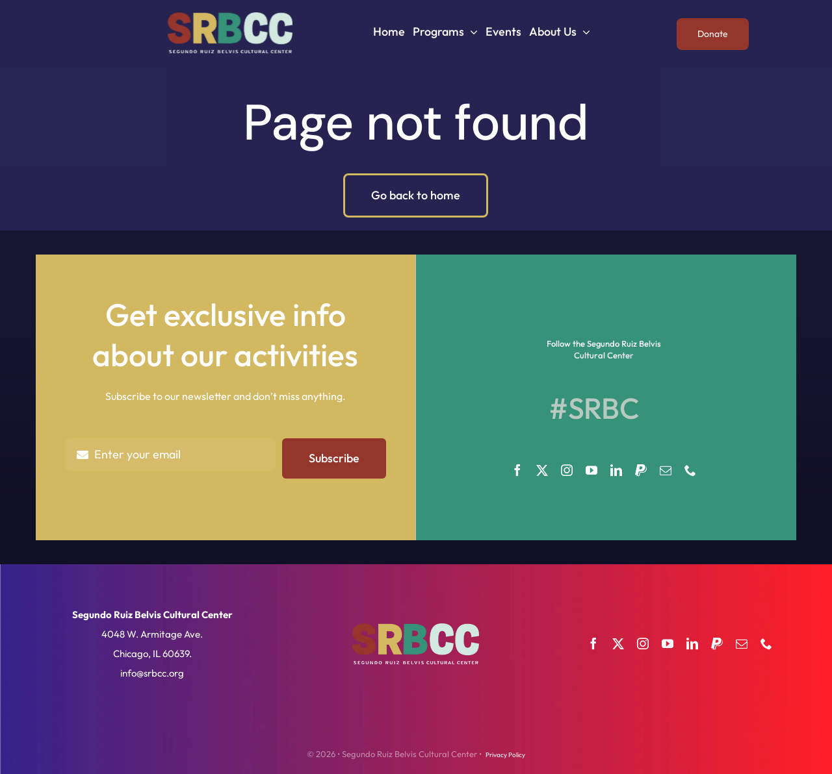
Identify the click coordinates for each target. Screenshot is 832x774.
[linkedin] (616, 470)
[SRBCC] (230, 17)
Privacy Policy (505, 755)
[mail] (665, 470)
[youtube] (591, 470)
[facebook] (517, 470)
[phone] (690, 470)
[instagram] (567, 470)
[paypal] (641, 470)
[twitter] (542, 470)
